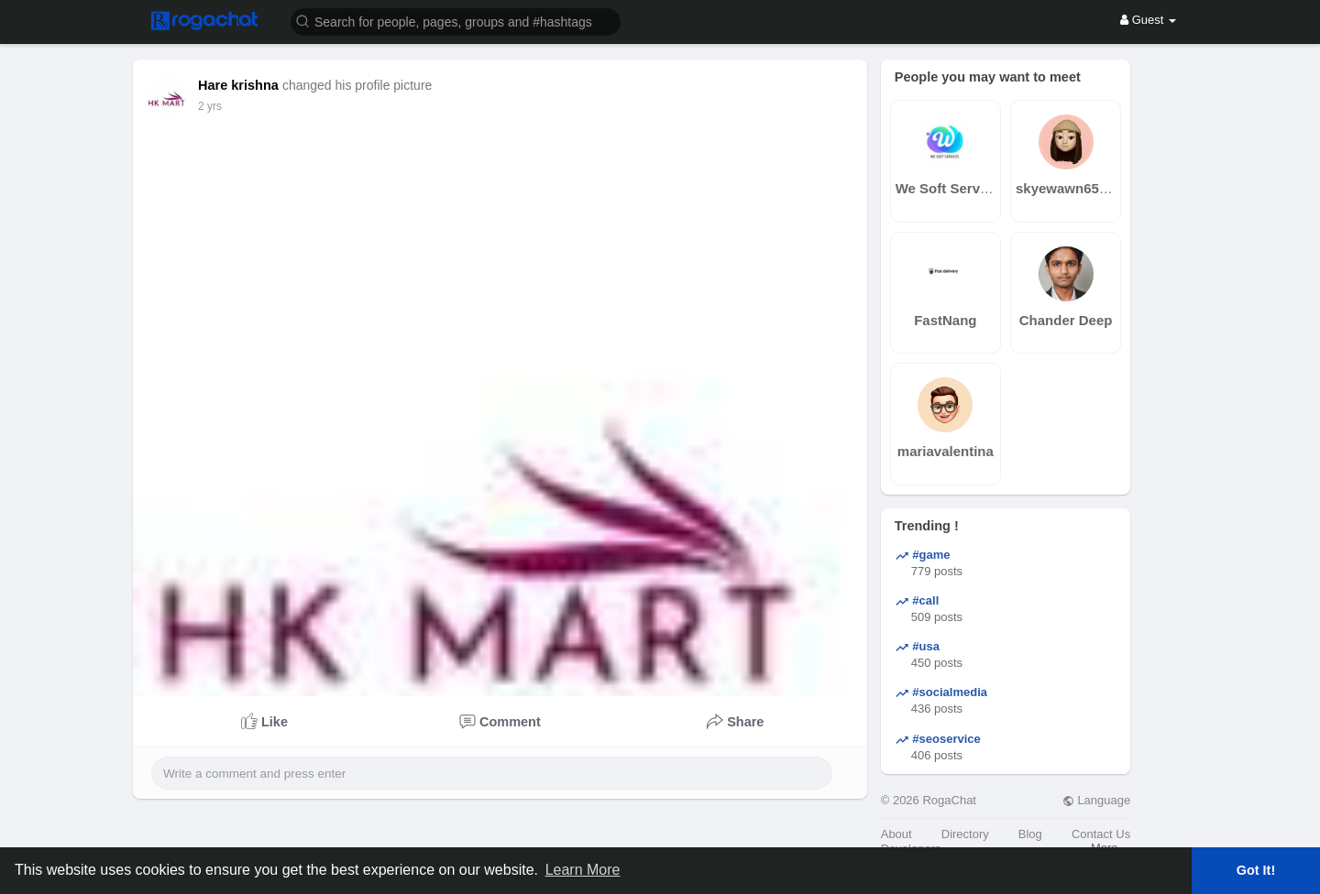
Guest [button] (1148, 20)
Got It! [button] (1256, 870)
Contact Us (1101, 834)
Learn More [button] (583, 870)
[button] (455, 20)
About (896, 834)
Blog (1030, 834)
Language (1096, 800)
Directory (965, 834)
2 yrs (210, 106)
